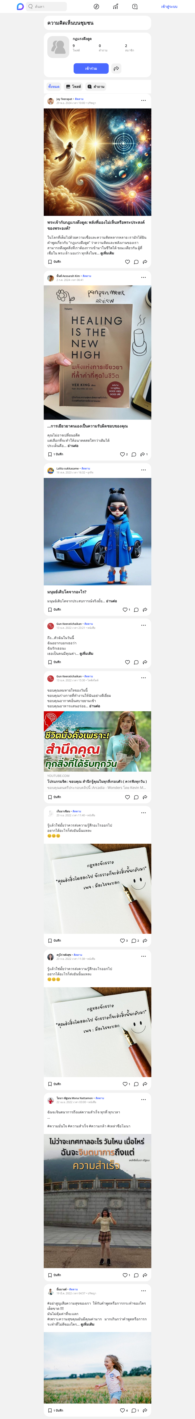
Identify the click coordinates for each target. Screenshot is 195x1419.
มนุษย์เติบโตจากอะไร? (67, 591)
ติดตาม (79, 99)
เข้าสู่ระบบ (169, 6)
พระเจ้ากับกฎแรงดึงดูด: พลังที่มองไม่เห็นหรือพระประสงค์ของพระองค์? (96, 225)
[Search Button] (30, 6)
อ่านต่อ (72, 445)
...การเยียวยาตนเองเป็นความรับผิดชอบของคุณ (87, 425)
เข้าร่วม (91, 68)
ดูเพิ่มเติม (107, 253)
